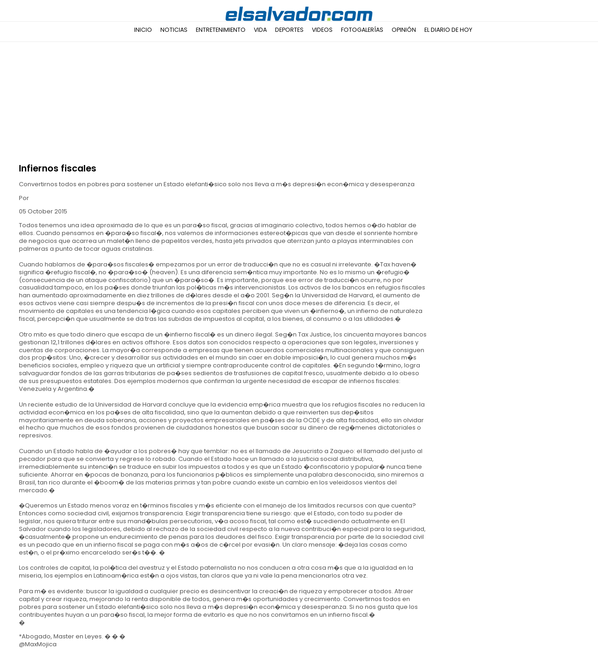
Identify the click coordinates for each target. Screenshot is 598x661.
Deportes (289, 30)
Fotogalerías (362, 30)
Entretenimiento (221, 30)
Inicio (143, 30)
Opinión (404, 30)
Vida (260, 30)
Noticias (174, 30)
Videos (322, 30)
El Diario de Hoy (448, 30)
